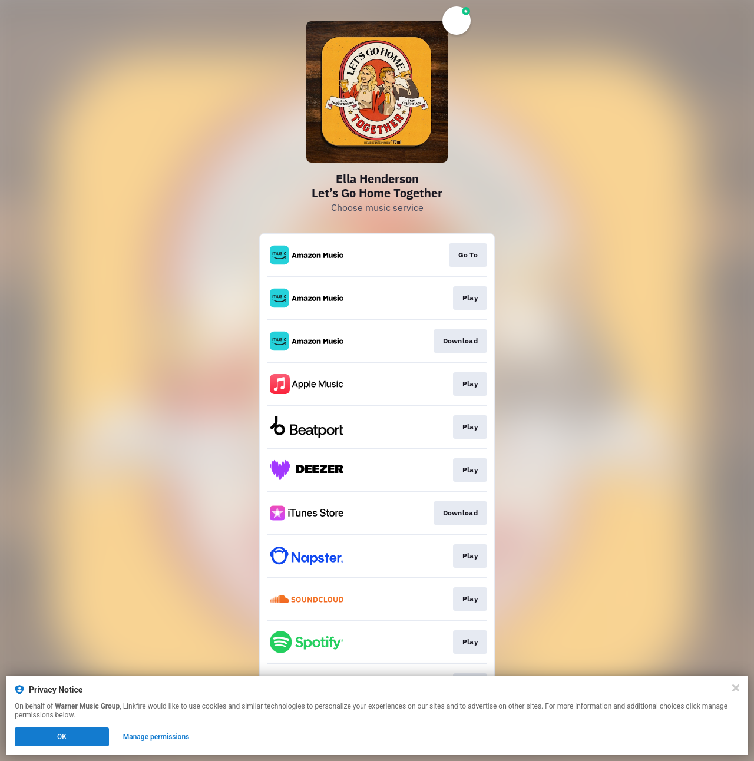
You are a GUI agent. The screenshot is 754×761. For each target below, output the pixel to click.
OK (62, 737)
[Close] (735, 688)
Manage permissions (156, 737)
